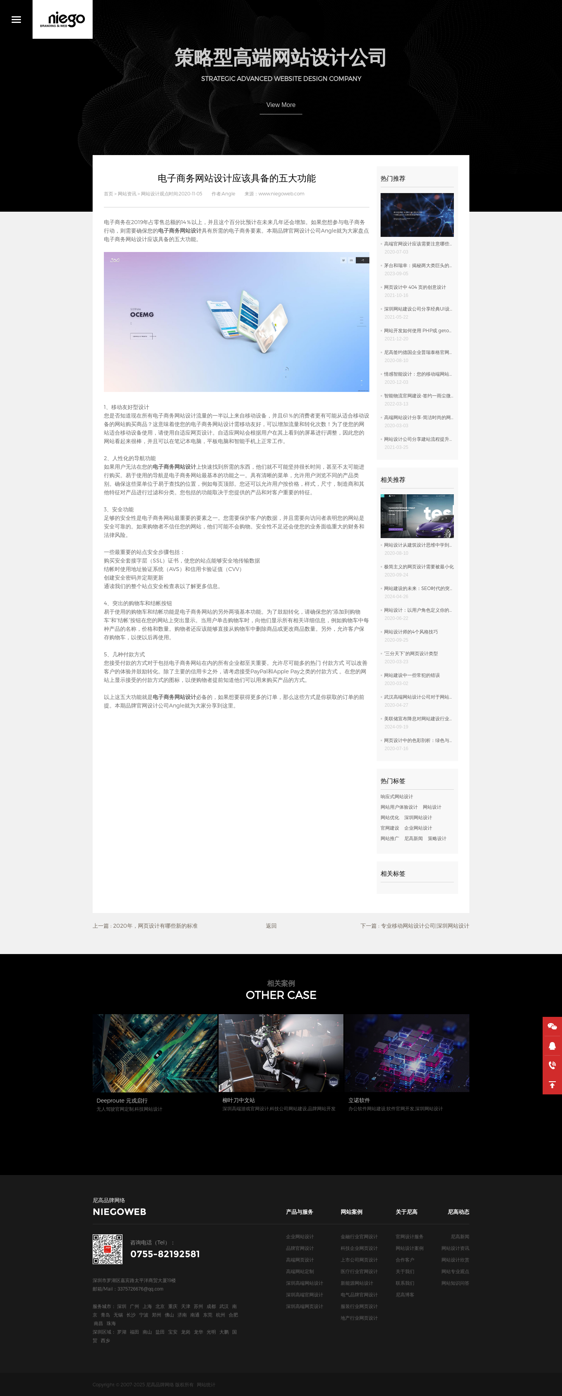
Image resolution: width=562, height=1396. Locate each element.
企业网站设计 (418, 827)
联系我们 (405, 1283)
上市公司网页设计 (359, 1259)
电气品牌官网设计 (359, 1294)
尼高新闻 (413, 838)
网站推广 (390, 838)
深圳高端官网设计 (304, 1294)
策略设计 (437, 838)
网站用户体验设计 (399, 806)
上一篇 (145, 926)
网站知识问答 (455, 1283)
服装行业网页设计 (359, 1306)
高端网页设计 (300, 1259)
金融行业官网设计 (359, 1236)
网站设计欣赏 (455, 1259)
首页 (108, 193)
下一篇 (414, 926)
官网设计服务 (410, 1236)
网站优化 (390, 817)
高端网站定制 (300, 1271)
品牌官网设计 (300, 1248)
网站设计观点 (155, 193)
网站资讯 (127, 193)
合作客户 (405, 1259)
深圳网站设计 (418, 817)
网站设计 (432, 806)
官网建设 (390, 827)
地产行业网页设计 (359, 1317)
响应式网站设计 (397, 796)
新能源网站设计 (357, 1283)
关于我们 (405, 1271)
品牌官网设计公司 (299, 230)
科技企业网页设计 (359, 1248)
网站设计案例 (410, 1248)
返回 (271, 925)
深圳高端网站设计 (304, 1283)
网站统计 (206, 1384)
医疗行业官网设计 (359, 1271)
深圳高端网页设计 (304, 1306)
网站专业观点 (455, 1271)
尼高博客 (405, 1294)
